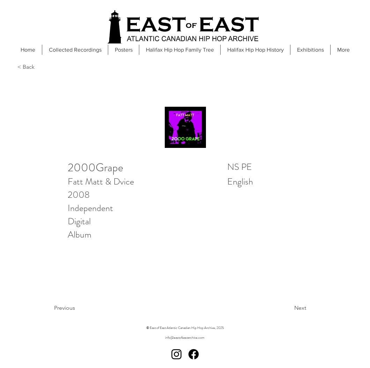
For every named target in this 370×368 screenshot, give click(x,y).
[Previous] (82, 308)
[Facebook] (193, 354)
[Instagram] (176, 354)
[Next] (282, 308)
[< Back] (40, 67)
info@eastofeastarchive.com (185, 337)
